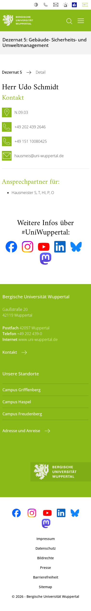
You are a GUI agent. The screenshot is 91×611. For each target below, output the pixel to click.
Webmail (56, 5)
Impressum (45, 538)
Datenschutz (45, 548)
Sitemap (45, 587)
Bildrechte (45, 558)
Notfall (66, 5)
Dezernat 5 (12, 72)
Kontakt (10, 352)
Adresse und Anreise (21, 430)
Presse (45, 567)
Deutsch (86, 5)
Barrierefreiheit (45, 577)
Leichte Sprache (75, 5)
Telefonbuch (47, 5)
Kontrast (37, 5)
